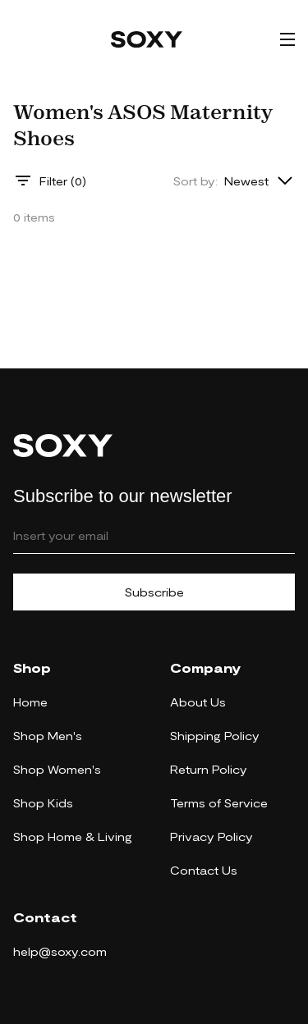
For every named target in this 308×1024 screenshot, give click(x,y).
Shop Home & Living (72, 836)
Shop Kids (43, 803)
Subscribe (154, 592)
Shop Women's (57, 769)
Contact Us (203, 870)
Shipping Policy (215, 736)
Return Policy (208, 769)
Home (30, 702)
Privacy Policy (211, 836)
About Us (198, 702)
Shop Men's (47, 736)
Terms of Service (219, 803)
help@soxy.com (60, 951)
